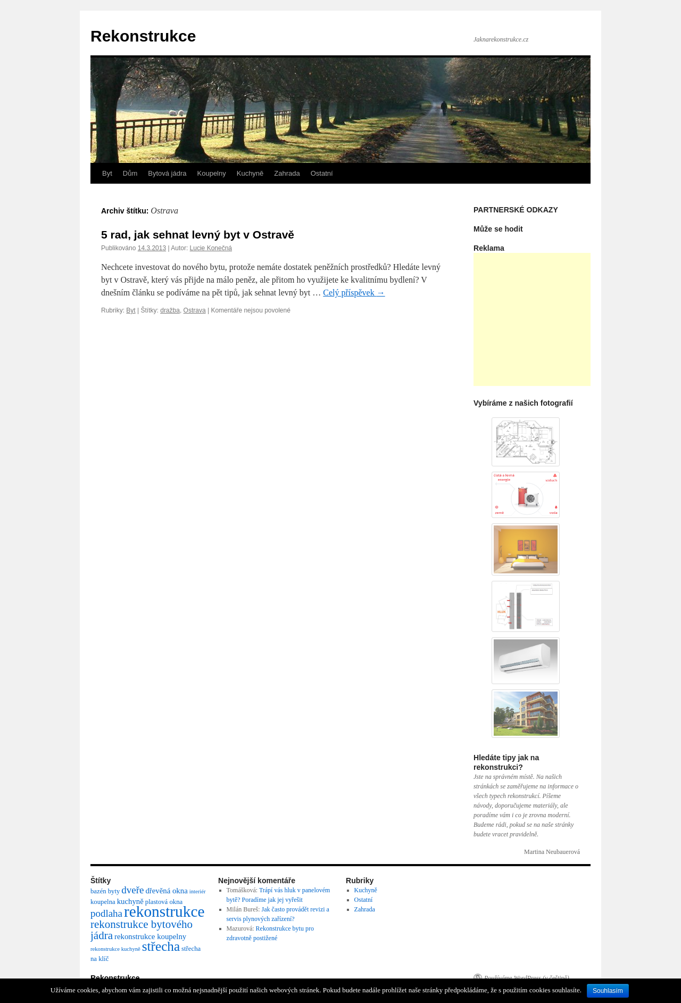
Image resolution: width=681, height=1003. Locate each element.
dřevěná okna (166, 890)
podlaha (106, 913)
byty (114, 891)
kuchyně (130, 901)
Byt (107, 173)
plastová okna (163, 902)
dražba (170, 310)
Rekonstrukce (143, 36)
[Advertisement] (553, 319)
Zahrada (287, 173)
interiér (197, 891)
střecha (161, 946)
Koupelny (211, 173)
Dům (130, 173)
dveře (132, 889)
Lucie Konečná (211, 248)
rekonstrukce (164, 911)
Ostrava (195, 310)
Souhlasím (608, 990)
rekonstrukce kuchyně (115, 949)
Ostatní (322, 173)
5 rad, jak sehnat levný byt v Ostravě (197, 234)
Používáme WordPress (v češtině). (527, 978)
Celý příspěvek (354, 292)
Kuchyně (250, 173)
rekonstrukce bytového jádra (141, 930)
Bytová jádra (167, 173)
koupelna (102, 902)
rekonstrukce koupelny (150, 936)
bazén (98, 891)
